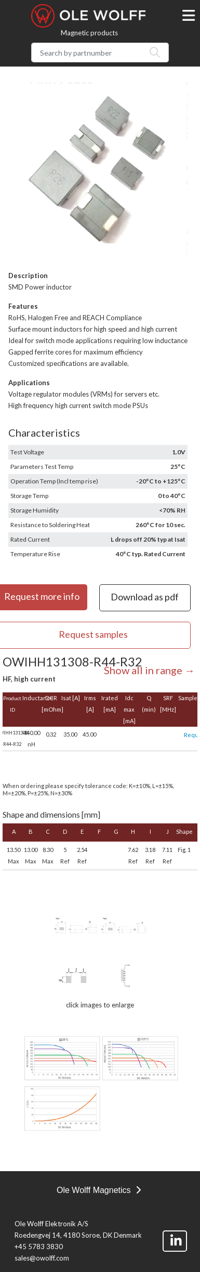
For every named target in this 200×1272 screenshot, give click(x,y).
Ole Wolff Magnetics (99, 1190)
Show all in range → (149, 670)
